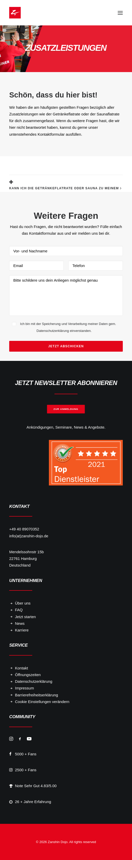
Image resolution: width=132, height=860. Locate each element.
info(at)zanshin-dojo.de (28, 536)
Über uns (23, 603)
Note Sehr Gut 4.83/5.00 (36, 786)
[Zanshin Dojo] (15, 12)
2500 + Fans (26, 770)
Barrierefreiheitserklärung (36, 695)
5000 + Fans (26, 754)
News (20, 623)
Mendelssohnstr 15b (26, 552)
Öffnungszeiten (28, 675)
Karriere (22, 630)
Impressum (24, 688)
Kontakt (21, 668)
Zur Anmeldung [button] (66, 409)
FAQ (19, 610)
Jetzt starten (25, 617)
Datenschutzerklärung (33, 681)
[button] (120, 12)
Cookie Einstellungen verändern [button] (42, 701)
